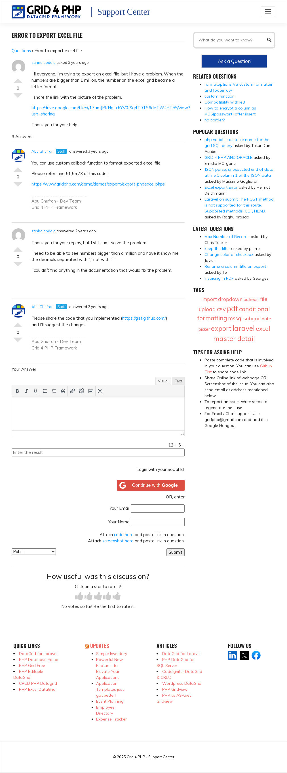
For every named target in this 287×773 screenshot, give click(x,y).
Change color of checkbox (228, 254)
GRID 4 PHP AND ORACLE (228, 157)
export (221, 328)
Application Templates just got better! (110, 689)
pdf (232, 308)
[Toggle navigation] (268, 11)
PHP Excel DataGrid (37, 689)
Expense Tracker (111, 719)
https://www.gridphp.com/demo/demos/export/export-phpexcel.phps (98, 184)
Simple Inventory (111, 653)
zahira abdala (43, 62)
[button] (17, 391)
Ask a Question (234, 61)
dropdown (230, 299)
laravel (244, 328)
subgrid (252, 318)
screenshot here (118, 541)
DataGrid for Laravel (38, 653)
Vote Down (17, 97)
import (209, 299)
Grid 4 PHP (42, 207)
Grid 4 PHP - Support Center (150, 757)
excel (263, 328)
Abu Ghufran (42, 151)
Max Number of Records (227, 236)
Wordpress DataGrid (181, 683)
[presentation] (17, 390)
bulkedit (251, 299)
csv (221, 309)
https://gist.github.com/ (144, 318)
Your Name (119, 522)
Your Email (119, 508)
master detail (234, 338)
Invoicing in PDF (219, 278)
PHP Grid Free (32, 665)
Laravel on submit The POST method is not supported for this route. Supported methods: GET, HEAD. (239, 205)
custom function (219, 96)
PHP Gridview (174, 689)
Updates (99, 645)
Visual (163, 381)
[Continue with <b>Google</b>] (151, 485)
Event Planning (110, 701)
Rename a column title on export (235, 266)
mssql (235, 318)
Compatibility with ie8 (224, 102)
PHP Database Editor (39, 659)
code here (124, 534)
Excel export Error (221, 187)
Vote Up (17, 78)
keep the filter (217, 248)
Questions (21, 50)
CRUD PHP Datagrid (38, 683)
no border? (214, 120)
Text (178, 381)
